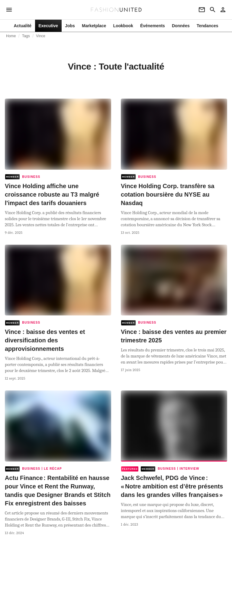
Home (11, 36)
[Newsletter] (201, 9)
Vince (40, 36)
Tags (26, 36)
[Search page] (212, 9)
